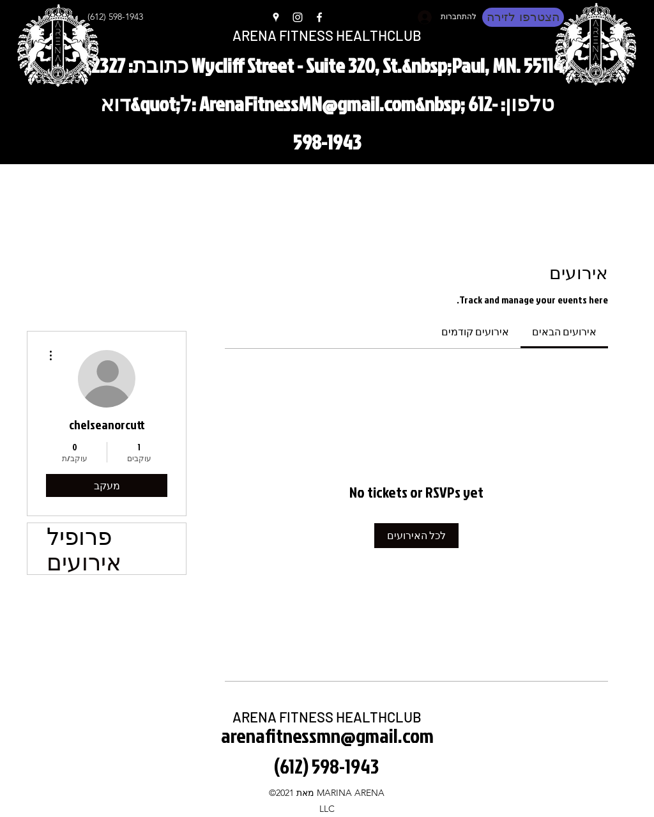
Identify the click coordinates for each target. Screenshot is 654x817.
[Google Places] (276, 17)
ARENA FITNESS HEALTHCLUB (327, 35)
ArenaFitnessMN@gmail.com (307, 103)
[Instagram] (297, 17)
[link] (564, 332)
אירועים (84, 561)
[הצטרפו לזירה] (523, 17)
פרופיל (79, 536)
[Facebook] (319, 17)
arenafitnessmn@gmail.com (327, 735)
